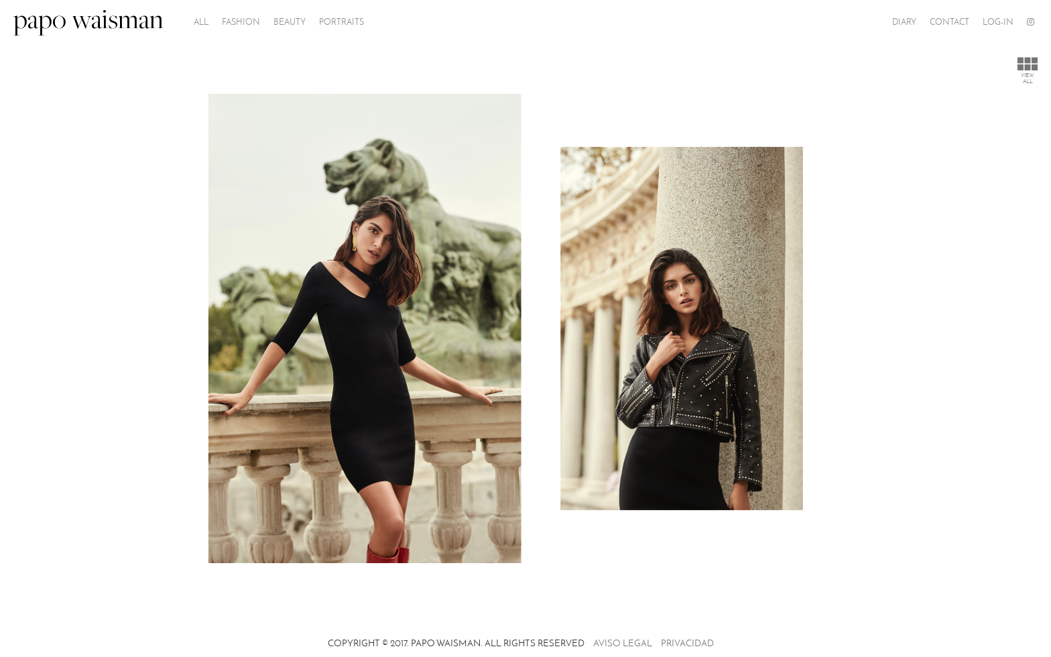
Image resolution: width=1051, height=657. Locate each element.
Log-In (998, 22)
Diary (904, 22)
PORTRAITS (341, 22)
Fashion (241, 22)
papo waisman (88, 21)
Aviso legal (622, 643)
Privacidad (687, 643)
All (201, 22)
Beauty (289, 22)
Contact (949, 22)
